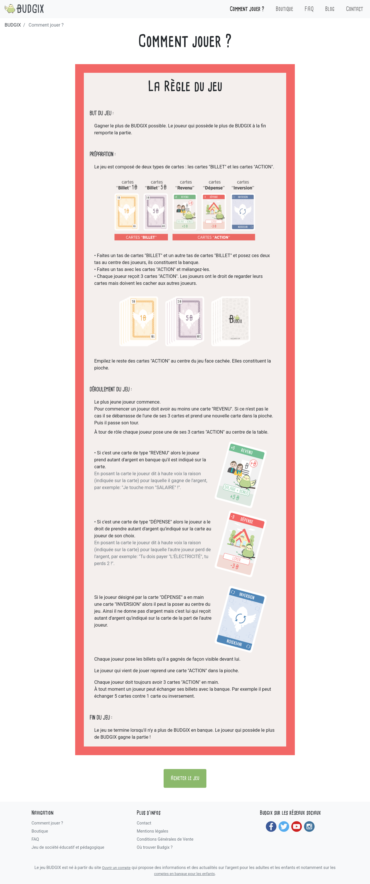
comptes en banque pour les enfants (184, 874)
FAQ (309, 9)
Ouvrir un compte (116, 868)
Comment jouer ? (247, 9)
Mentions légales (152, 831)
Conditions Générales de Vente (165, 839)
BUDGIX (13, 25)
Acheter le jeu (185, 778)
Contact (354, 9)
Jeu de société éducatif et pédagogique (68, 847)
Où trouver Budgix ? (155, 847)
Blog (329, 9)
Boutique (284, 9)
